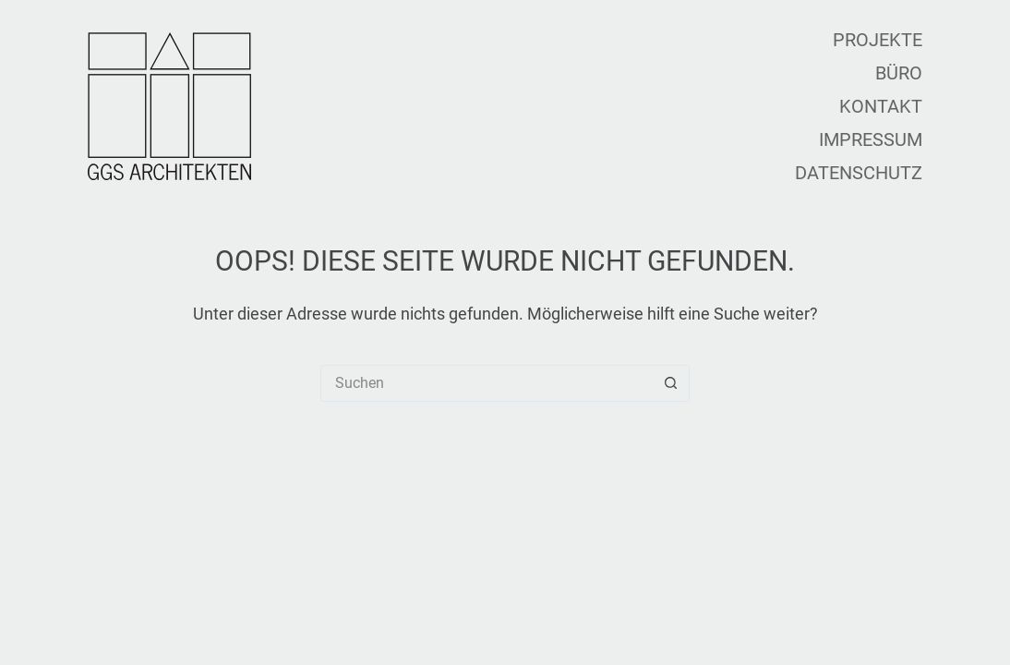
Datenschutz (858, 173)
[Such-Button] (671, 383)
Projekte (877, 40)
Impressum (870, 139)
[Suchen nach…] (486, 383)
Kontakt (880, 106)
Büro (898, 73)
